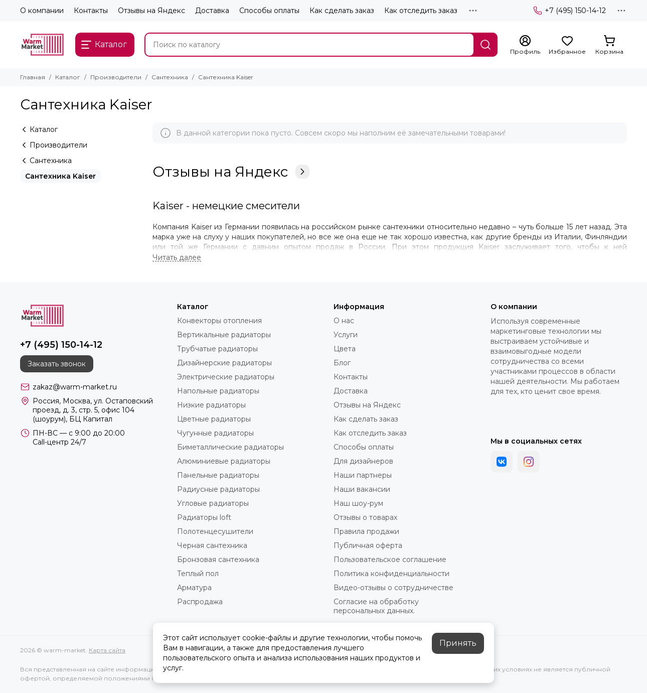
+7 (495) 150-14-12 (569, 10)
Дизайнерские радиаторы (224, 362)
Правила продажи (366, 531)
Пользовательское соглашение (390, 559)
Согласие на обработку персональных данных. (376, 606)
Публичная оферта (368, 545)
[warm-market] (42, 44)
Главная (32, 77)
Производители (115, 77)
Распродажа (200, 601)
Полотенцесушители (215, 531)
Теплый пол (198, 573)
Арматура (194, 587)
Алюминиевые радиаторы (223, 461)
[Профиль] (525, 45)
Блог (342, 362)
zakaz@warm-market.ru (75, 386)
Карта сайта (107, 650)
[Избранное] (567, 45)
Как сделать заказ (341, 10)
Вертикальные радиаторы (224, 334)
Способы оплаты (269, 10)
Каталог (67, 77)
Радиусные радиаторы (218, 489)
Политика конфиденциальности (391, 573)
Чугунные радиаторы (215, 433)
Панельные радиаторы (218, 475)
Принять (457, 643)
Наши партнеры (363, 475)
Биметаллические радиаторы (230, 447)
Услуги (346, 334)
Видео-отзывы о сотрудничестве (393, 587)
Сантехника (169, 77)
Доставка (212, 10)
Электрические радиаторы (225, 376)
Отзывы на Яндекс (151, 10)
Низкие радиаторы (211, 404)
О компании (42, 10)
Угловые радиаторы (213, 503)
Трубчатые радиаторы (217, 348)
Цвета (345, 348)
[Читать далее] (176, 257)
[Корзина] (609, 45)
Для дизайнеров (363, 461)
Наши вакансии (362, 489)
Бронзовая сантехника (218, 559)
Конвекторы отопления (219, 320)
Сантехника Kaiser (60, 176)
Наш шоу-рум (358, 503)
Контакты (91, 10)
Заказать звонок (57, 363)
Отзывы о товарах (365, 517)
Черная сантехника (212, 545)
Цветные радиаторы (214, 419)
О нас (344, 320)
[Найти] (485, 45)
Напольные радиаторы (218, 390)
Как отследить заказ (420, 10)
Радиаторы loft (204, 517)
